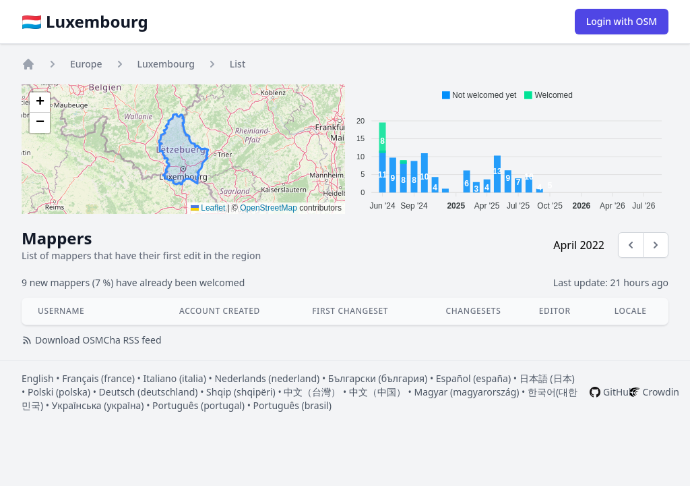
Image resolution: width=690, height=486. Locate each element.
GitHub (619, 391)
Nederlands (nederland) (266, 378)
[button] (40, 102)
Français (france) (98, 378)
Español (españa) (473, 378)
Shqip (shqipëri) (241, 391)
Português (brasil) (292, 405)
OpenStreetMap (268, 208)
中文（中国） (377, 391)
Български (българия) (377, 378)
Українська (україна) (98, 405)
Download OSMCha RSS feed (92, 339)
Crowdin (661, 391)
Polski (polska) (59, 391)
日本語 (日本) (547, 378)
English (38, 378)
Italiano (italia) (174, 378)
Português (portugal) (198, 405)
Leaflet (208, 208)
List (237, 63)
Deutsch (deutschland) (148, 391)
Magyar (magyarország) (466, 391)
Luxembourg (166, 63)
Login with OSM (621, 21)
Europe (86, 63)
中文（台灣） (312, 391)
